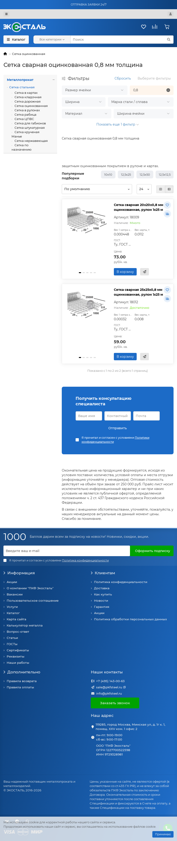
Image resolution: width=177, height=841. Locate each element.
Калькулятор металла (25, 625)
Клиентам (103, 573)
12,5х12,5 (165, 174)
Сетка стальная (22, 87)
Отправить (117, 428)
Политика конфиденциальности (120, 582)
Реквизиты (15, 656)
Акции (12, 582)
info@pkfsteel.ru (109, 693)
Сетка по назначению (22, 147)
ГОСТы (12, 644)
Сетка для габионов (30, 123)
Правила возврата (22, 681)
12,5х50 (145, 174)
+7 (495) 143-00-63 (110, 681)
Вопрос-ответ (18, 631)
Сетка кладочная (27, 97)
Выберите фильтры (154, 78)
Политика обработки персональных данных (130, 619)
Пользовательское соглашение (33, 600)
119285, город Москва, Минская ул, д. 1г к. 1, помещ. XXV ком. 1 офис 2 (130, 727)
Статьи (12, 638)
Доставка (101, 588)
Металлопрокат (32, 80)
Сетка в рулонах (27, 110)
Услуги (12, 607)
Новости (101, 600)
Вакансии (15, 594)
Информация (19, 573)
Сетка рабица (25, 114)
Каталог (13, 613)
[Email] (66, 551)
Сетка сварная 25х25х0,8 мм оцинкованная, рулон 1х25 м (138, 292)
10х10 (108, 174)
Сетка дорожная (27, 101)
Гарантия (101, 607)
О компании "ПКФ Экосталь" (30, 588)
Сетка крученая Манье (25, 134)
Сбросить (123, 78)
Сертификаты (18, 650)
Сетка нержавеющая (31, 141)
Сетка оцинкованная (28, 54)
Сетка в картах (26, 92)
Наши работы (18, 662)
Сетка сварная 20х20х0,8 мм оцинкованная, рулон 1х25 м (138, 207)
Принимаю (163, 834)
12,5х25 (126, 174)
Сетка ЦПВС (24, 119)
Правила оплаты (20, 687)
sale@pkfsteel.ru (109, 687)
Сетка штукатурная (29, 127)
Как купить (103, 594)
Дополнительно (21, 672)
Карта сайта (16, 619)
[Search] (122, 39)
